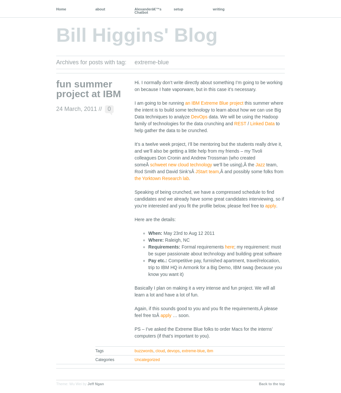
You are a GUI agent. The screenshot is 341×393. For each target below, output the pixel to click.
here (229, 246)
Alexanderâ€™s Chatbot (148, 10)
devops (173, 351)
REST (240, 123)
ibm (210, 351)
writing (219, 9)
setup (178, 9)
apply (270, 205)
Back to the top (272, 384)
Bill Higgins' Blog (137, 35)
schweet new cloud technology (181, 164)
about (100, 9)
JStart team (207, 171)
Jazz (260, 164)
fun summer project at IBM (88, 89)
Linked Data (262, 123)
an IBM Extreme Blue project (214, 103)
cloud (160, 351)
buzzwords (144, 351)
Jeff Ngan (96, 384)
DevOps (199, 116)
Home (61, 9)
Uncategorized (147, 359)
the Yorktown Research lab (162, 178)
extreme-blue (193, 351)
